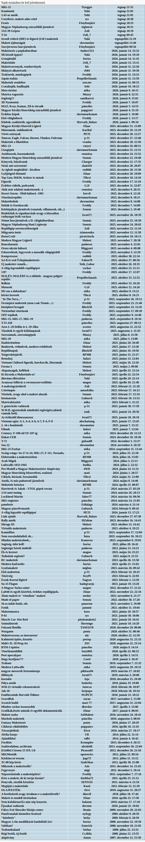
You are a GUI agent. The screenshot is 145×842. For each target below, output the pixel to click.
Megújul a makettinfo (14, 786)
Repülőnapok (9, 350)
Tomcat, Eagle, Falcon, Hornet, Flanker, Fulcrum (31, 137)
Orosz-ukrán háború (14, 248)
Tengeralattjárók (11, 354)
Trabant (6, 663)
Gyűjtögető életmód (13, 173)
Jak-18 (5, 690)
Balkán (5, 283)
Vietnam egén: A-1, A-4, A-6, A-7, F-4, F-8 (27, 421)
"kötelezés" (8, 817)
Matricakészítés (11, 402)
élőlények (7, 675)
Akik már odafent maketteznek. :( (22, 189)
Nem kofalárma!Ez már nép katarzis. (24, 801)
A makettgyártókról (13, 386)
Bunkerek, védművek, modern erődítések (26, 346)
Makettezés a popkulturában (19, 50)
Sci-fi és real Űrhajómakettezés (20, 260)
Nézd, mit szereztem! (14, 165)
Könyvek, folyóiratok (14, 161)
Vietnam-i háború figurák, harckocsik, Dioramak (31, 362)
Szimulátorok (9, 623)
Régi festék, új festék (14, 833)
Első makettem (10, 571)
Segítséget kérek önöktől (16, 548)
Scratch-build (9, 702)
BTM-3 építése (10, 647)
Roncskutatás (9, 244)
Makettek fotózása (12, 484)
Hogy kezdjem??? (12, 659)
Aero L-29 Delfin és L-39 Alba (19, 326)
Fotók (4, 607)
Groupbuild (8, 58)
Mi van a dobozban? (13, 291)
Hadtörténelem (10, 342)
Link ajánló (8, 516)
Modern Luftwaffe (12, 667)
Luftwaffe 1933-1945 (14, 464)
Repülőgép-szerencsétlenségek (19, 228)
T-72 (4, 441)
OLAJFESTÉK (10, 790)
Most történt (9, 90)
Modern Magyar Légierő (16, 240)
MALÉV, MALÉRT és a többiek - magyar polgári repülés (31, 277)
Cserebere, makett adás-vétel (19, 19)
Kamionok (7, 11)
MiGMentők (9, 754)
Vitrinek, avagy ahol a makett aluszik (24, 394)
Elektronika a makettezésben (19, 456)
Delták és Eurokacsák (14, 205)
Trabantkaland (10, 829)
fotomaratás (8, 398)
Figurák (6, 181)
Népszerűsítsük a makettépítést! (21, 774)
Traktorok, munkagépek (16, 74)
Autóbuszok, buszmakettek (18, 153)
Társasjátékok (10, 730)
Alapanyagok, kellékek (15, 370)
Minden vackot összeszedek (18, 706)
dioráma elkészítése (13, 378)
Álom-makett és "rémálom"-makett (23, 595)
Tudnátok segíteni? (13, 556)
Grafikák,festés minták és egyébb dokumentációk (31, 710)
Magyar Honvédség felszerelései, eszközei (26, 472)
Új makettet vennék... (14, 264)
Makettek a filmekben (14, 141)
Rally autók (8, 520)
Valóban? (7, 825)
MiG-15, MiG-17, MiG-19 (17, 318)
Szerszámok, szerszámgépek (18, 334)
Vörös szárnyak (11, 134)
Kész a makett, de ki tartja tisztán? (22, 778)
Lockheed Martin (12, 496)
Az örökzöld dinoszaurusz (17, 417)
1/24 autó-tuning (11, 492)
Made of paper (10, 599)
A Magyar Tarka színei (15, 587)
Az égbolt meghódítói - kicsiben (20, 169)
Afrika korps (9, 734)
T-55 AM (6, 322)
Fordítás (6, 742)
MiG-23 (6, 145)
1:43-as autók (9, 15)
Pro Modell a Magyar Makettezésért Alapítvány (30, 468)
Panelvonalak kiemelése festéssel (21, 813)
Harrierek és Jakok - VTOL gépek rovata (26, 488)
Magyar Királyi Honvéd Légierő (21, 126)
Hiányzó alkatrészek (13, 70)
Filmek (5, 429)
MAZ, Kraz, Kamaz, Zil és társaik (22, 106)
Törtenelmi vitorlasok (14, 311)
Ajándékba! (8, 738)
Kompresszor (9, 256)
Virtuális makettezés (13, 528)
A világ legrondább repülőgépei (20, 268)
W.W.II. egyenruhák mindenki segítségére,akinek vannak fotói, (31, 412)
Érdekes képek (10, 114)
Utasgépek (7, 149)
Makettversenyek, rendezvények (21, 66)
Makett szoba (9, 714)
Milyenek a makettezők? (16, 766)
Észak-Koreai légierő (14, 579)
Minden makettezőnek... (16, 540)
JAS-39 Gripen (10, 30)
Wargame (7, 631)
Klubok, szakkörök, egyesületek (20, 122)
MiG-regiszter (10, 500)
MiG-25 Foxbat (10, 449)
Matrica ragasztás (12, 94)
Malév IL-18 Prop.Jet (14, 643)
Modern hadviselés (12, 564)
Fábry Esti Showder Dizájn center (22, 809)
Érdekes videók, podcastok (17, 185)
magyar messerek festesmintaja (20, 671)
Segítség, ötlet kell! (12, 544)
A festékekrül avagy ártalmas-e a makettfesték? (30, 794)
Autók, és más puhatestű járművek (22, 480)
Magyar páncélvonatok (15, 508)
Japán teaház (9, 78)
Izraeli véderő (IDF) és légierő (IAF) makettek (29, 38)
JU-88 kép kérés (11, 762)
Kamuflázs (8, 532)
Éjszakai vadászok (12, 805)
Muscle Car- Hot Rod (14, 619)
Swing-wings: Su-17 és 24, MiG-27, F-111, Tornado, (32, 453)
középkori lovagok (12, 307)
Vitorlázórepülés (11, 197)
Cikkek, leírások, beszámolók (19, 476)
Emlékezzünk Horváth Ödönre (20, 694)
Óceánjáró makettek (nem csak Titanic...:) (27, 303)
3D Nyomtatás (10, 102)
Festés (5, 23)
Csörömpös (8, 390)
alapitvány (7, 837)
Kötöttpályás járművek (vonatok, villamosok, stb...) (33, 209)
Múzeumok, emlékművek (16, 130)
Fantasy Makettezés (13, 722)
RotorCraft (8, 236)
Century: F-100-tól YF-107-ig (19, 433)
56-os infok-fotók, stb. (14, 603)
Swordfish (7, 698)
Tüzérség (6, 575)
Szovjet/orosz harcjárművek (18, 46)
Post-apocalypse (11, 655)
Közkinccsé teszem (12, 758)
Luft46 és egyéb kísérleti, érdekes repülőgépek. (30, 591)
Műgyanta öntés (11, 232)
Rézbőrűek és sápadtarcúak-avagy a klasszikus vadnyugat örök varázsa (30, 215)
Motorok (6, 287)
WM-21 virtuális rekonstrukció (20, 686)
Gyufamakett (9, 568)
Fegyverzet (8, 770)
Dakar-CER (8, 437)
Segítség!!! (7, 98)
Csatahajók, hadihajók (15, 86)
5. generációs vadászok (15, 406)
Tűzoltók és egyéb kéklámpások (20, 330)
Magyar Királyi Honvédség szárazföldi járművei (31, 110)
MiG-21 (6, 7)
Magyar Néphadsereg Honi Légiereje (24, 224)
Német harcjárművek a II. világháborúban (27, 220)
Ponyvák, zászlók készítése (17, 782)
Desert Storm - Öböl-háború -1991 (22, 193)
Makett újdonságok (13, 42)
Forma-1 (6, 366)
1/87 (3, 272)
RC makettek (9, 560)
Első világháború (11, 118)
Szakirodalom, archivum (16, 746)
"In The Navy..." (11, 299)
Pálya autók (8, 682)
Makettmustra (10, 611)
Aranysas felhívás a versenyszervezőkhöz (26, 382)
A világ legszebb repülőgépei (18, 512)
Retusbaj (6, 358)
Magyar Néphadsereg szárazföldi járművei (27, 26)
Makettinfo (8, 62)
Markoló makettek (12, 718)
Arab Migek (8, 460)
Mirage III (7, 524)
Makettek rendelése (13, 82)
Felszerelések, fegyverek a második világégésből (30, 252)
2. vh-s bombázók (12, 425)
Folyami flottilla (11, 627)
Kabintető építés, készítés (16, 639)
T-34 (4, 34)
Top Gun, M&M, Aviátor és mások (22, 177)
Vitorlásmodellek (11, 651)
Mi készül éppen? (12, 54)
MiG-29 (6, 338)
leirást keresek (10, 295)
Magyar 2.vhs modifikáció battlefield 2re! (26, 821)
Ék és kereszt (9, 552)
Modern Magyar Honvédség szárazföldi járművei (31, 157)
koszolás (6, 679)
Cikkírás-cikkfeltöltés (14, 726)
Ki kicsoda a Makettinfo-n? (18, 374)
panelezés (7, 504)
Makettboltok (9, 201)
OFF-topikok (9, 314)
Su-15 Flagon (9, 583)
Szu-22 (5, 445)
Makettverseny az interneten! (19, 635)
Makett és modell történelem (18, 797)
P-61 (4, 615)
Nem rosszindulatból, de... (17, 536)
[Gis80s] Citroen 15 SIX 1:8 (18, 750)
